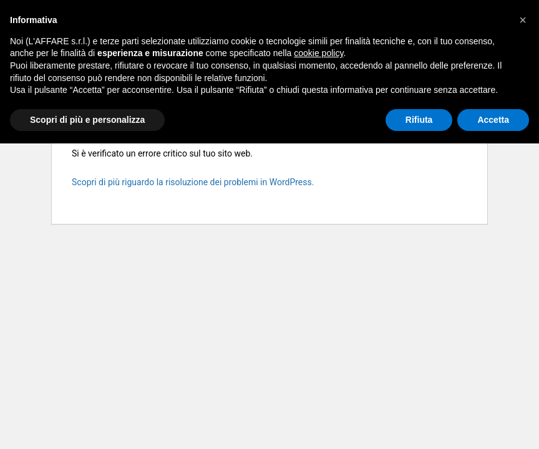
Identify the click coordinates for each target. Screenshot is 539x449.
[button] (523, 20)
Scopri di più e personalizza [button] (87, 120)
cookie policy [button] (318, 53)
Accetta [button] (493, 120)
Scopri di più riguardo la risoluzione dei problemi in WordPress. (193, 182)
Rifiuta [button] (419, 120)
